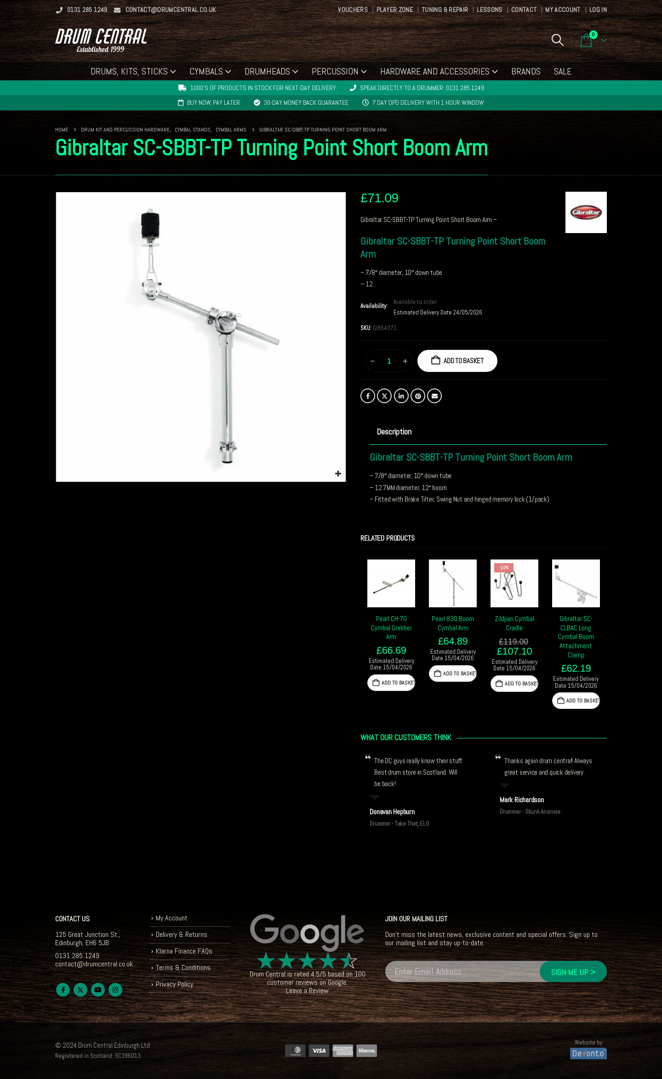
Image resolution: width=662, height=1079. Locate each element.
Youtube (98, 990)
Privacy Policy (174, 984)
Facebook (367, 395)
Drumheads (267, 71)
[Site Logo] (101, 40)
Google (337, 982)
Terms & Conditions (183, 967)
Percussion (335, 71)
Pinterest (418, 395)
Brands (526, 71)
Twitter (384, 395)
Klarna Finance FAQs (184, 951)
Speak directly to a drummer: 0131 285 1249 (422, 88)
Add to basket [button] (398, 682)
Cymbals (206, 71)
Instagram (115, 990)
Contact (523, 10)
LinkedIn (401, 395)
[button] (557, 40)
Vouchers (353, 10)
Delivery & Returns (181, 934)
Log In (598, 10)
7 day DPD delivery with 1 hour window (428, 102)
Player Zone (395, 10)
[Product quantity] (389, 361)
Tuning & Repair (445, 10)
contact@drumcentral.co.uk (165, 10)
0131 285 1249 (81, 10)
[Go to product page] (391, 583)
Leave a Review (307, 990)
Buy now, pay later (213, 102)
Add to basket (464, 360)
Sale (562, 71)
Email (434, 395)
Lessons (489, 10)
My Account (563, 10)
